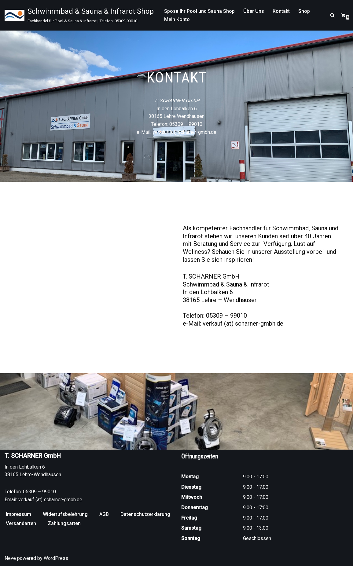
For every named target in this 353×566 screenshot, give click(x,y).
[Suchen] (332, 15)
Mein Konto (177, 19)
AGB (104, 514)
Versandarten (21, 523)
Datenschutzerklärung (145, 514)
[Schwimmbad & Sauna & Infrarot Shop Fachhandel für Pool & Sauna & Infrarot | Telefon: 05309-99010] (79, 15)
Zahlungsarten (64, 523)
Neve (10, 558)
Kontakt (281, 11)
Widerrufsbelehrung (65, 514)
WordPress (56, 558)
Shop (304, 11)
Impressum (18, 514)
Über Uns (253, 11)
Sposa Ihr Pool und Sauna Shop (199, 11)
